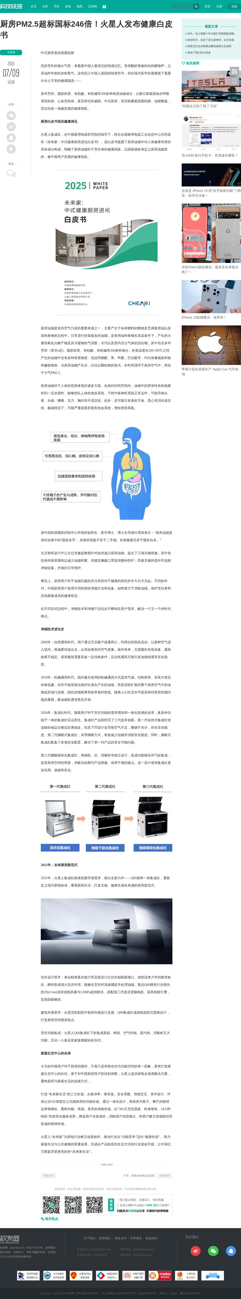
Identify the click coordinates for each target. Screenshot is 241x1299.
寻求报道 (136, 1238)
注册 (219, 6)
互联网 (92, 6)
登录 (207, 6)
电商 (79, 6)
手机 (57, 6)
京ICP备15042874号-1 (88, 1293)
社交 (50, 1053)
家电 (68, 6)
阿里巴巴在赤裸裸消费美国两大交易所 (208, 46)
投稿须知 (151, 1238)
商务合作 (120, 1238)
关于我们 (90, 1238)
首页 (34, 6)
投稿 (234, 6)
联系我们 (105, 1238)
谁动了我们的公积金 (198, 52)
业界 (45, 6)
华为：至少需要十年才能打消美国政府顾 (209, 33)
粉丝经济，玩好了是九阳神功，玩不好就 (209, 40)
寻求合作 (164, 1175)
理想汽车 (49, 1175)
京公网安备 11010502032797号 (119, 1293)
